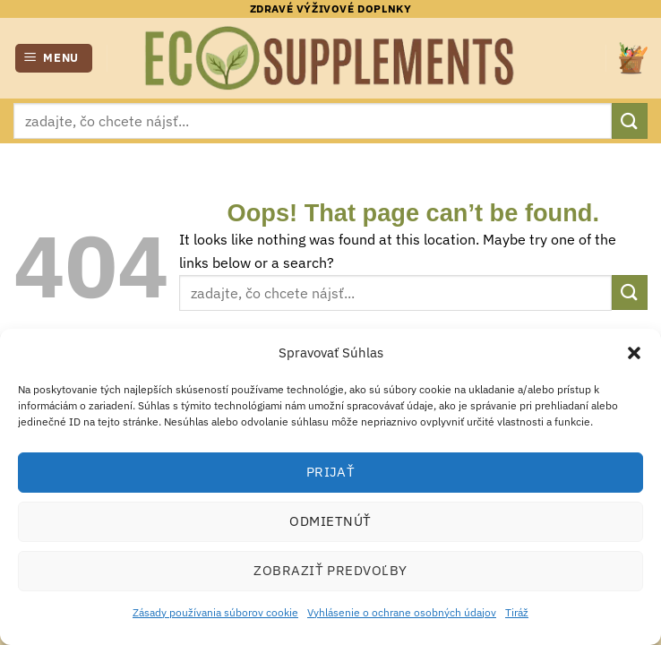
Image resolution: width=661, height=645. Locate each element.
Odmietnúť (330, 520)
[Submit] (630, 120)
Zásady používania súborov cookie (215, 612)
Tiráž (516, 612)
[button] (634, 353)
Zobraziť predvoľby (330, 570)
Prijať (331, 471)
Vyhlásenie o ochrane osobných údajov (401, 612)
